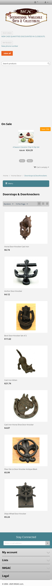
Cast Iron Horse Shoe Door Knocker (19, 424)
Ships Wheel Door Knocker (15, 513)
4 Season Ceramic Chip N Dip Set (26, 147)
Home (5, 175)
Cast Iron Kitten (10, 380)
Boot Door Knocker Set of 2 (15, 335)
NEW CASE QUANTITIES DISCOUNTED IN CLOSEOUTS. (23, 36)
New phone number (9, 46)
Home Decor (16, 175)
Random (8, 204)
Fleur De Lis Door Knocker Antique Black (20, 469)
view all (7, 53)
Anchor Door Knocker (13, 291)
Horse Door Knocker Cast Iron (16, 246)
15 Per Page (22, 204)
